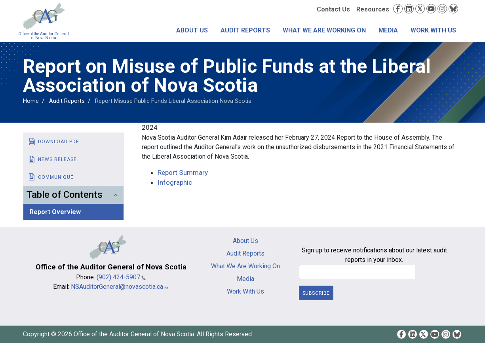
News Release (57, 159)
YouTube (431, 8)
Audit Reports (245, 30)
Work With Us (433, 30)
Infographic (175, 182)
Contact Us (333, 9)
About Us (192, 30)
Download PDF (58, 141)
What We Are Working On (324, 30)
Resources (372, 9)
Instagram (442, 8)
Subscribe (316, 293)
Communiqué (56, 177)
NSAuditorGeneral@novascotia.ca (120, 286)
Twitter (420, 8)
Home (31, 100)
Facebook (398, 8)
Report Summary (183, 172)
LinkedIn (409, 8)
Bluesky (453, 8)
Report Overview (55, 212)
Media (388, 30)
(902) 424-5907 (121, 277)
